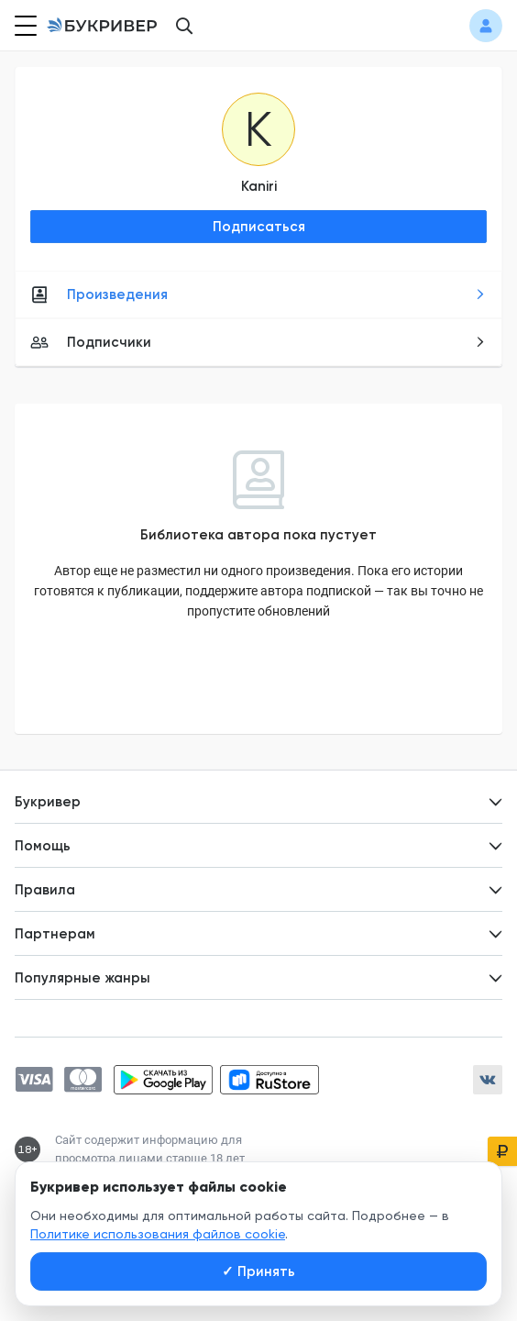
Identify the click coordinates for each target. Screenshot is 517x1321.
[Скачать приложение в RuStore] (269, 1079)
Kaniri (259, 186)
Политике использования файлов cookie (157, 1234)
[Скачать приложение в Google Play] (163, 1079)
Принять (258, 1271)
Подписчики (258, 342)
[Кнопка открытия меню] (24, 26)
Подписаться (259, 226)
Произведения (258, 294)
